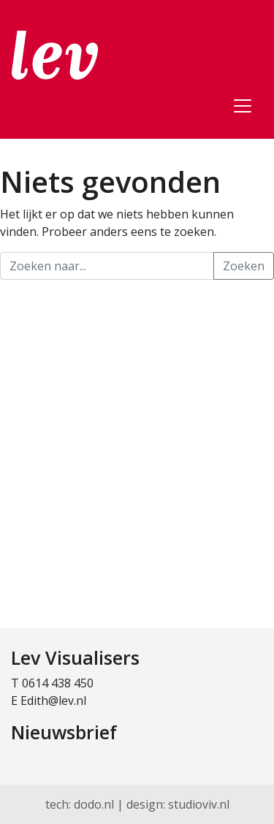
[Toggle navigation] (242, 106)
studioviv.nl (198, 804)
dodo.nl (94, 804)
